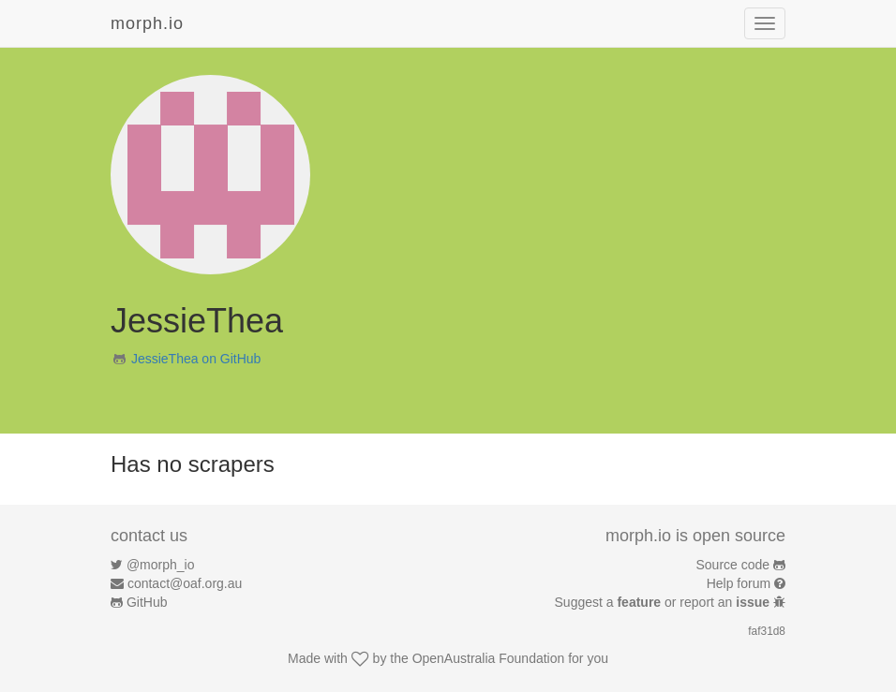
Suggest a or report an (664, 602)
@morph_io (161, 564)
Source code (733, 564)
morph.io (147, 23)
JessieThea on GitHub (196, 358)
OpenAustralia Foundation (488, 658)
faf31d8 (766, 631)
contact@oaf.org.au (184, 583)
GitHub (147, 602)
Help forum (738, 583)
